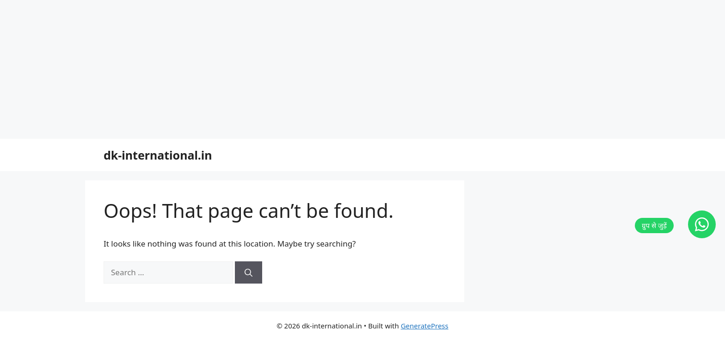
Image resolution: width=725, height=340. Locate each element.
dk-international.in (158, 155)
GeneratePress (425, 325)
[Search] (248, 272)
